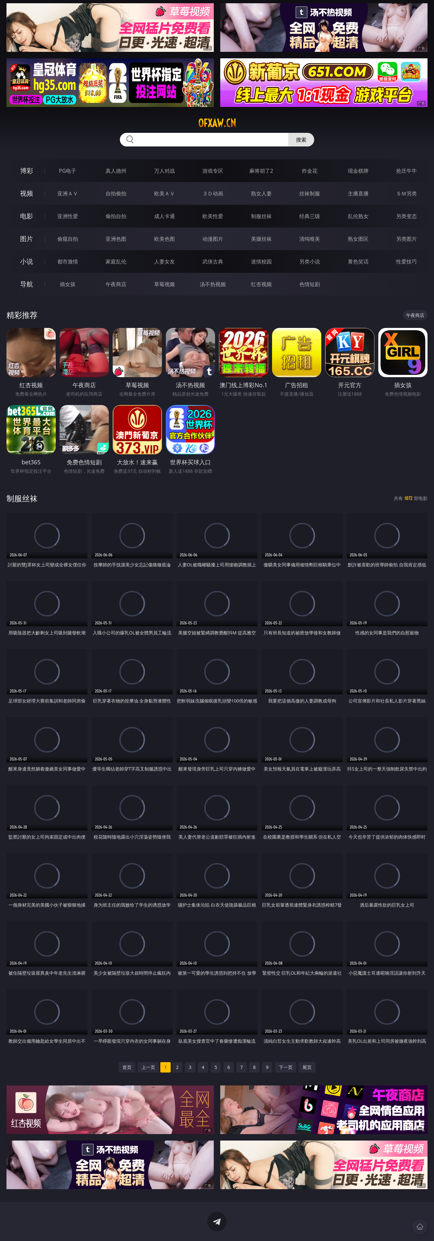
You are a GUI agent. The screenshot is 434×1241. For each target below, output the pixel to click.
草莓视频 (164, 284)
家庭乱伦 (116, 261)
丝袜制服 (309, 193)
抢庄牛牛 (406, 170)
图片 (26, 238)
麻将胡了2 (261, 170)
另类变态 (406, 216)
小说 (26, 261)
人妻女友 (164, 261)
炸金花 (309, 170)
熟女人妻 (261, 193)
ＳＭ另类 (406, 193)
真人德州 (116, 170)
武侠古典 (212, 261)
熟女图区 (358, 238)
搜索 (301, 139)
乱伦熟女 (358, 216)
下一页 (285, 1067)
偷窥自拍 (67, 238)
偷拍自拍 (116, 216)
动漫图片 (212, 238)
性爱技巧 (406, 261)
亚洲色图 (116, 238)
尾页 (307, 1067)
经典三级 (309, 216)
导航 (26, 284)
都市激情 (67, 261)
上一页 (148, 1067)
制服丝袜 (261, 216)
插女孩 (67, 284)
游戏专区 (212, 170)
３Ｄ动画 (212, 193)
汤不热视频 (213, 284)
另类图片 (406, 238)
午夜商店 (116, 284)
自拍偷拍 (116, 193)
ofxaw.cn (217, 123)
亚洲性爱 (67, 216)
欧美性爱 (212, 216)
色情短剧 (309, 284)
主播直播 (358, 193)
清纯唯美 (309, 238)
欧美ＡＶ (164, 193)
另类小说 (309, 261)
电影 (26, 216)
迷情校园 (261, 261)
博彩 (26, 170)
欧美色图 (164, 238)
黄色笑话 (358, 261)
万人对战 (164, 170)
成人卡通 (164, 216)
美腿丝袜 (261, 238)
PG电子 (67, 170)
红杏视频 (261, 284)
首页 (126, 1067)
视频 (26, 193)
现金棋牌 (358, 170)
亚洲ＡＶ (67, 193)
